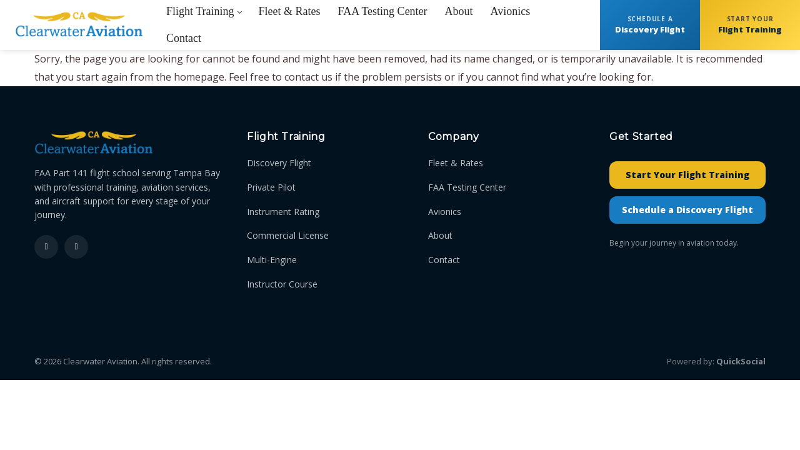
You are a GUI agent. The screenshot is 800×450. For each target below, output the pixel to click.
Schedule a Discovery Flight (687, 210)
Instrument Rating (283, 212)
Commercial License (288, 235)
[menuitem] (184, 38)
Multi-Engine (272, 260)
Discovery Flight (279, 163)
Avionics (444, 212)
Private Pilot (271, 187)
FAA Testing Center (467, 187)
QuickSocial (741, 361)
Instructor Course (282, 284)
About (440, 235)
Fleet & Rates (455, 163)
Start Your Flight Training (687, 175)
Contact (444, 260)
